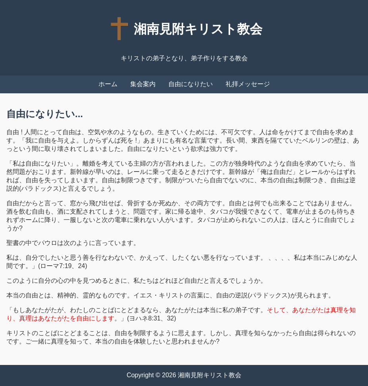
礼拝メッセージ (247, 84)
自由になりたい (190, 84)
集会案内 (143, 84)
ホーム (108, 84)
